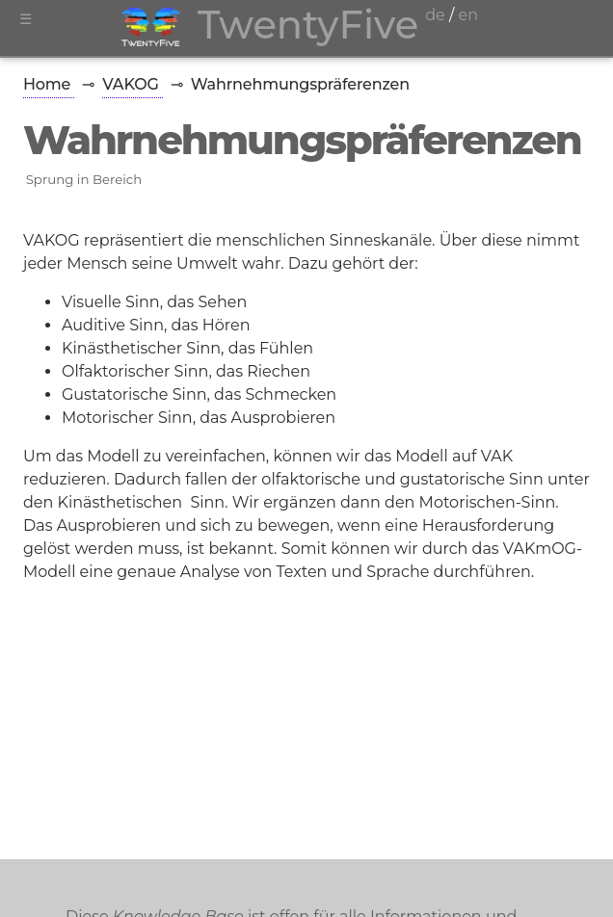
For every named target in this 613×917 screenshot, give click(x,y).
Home (48, 84)
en (468, 15)
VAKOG (132, 84)
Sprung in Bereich (84, 179)
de (435, 15)
